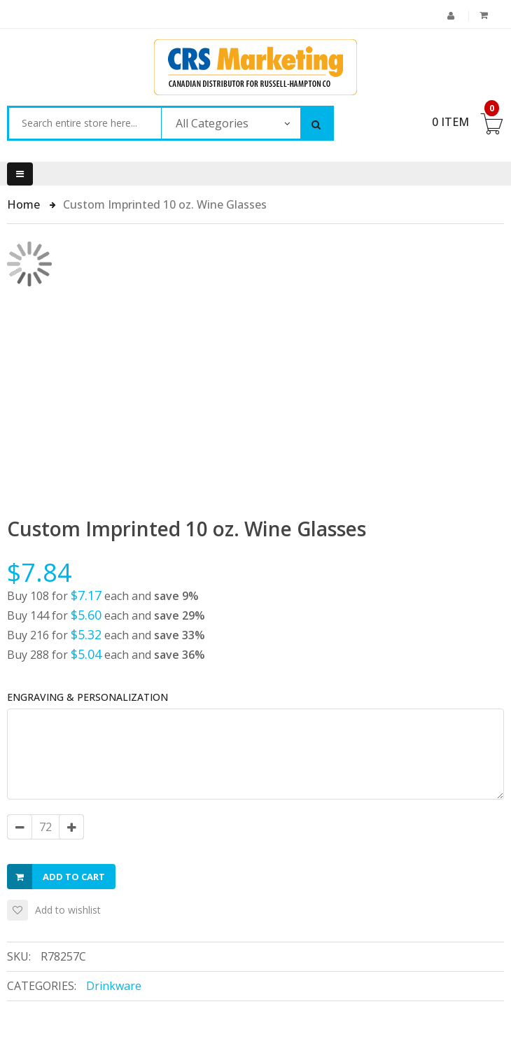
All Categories (212, 123)
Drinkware (113, 985)
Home (25, 204)
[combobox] (84, 123)
